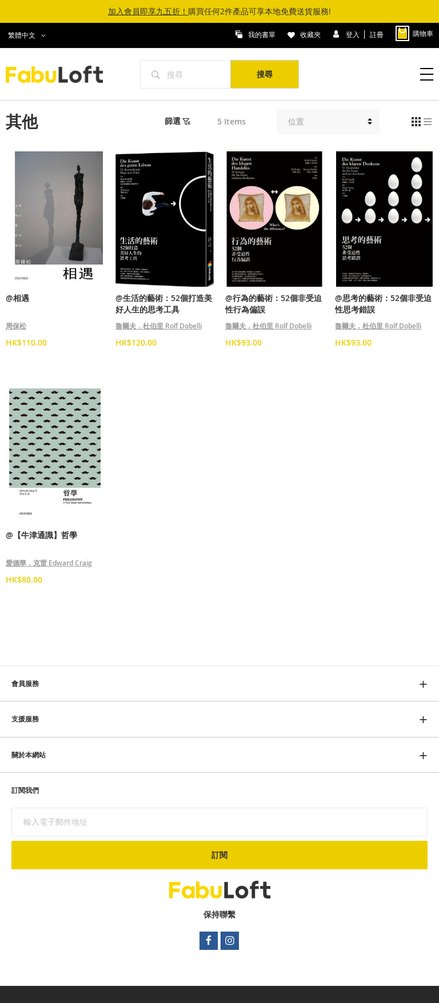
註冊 (377, 33)
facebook (209, 941)
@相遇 (17, 297)
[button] (29, 35)
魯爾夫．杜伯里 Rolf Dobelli (158, 326)
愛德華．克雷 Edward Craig (49, 563)
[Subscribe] (219, 855)
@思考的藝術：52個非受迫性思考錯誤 (383, 303)
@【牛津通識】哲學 (41, 534)
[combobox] (186, 74)
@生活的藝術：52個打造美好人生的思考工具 (163, 303)
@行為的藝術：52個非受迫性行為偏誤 (273, 303)
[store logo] (60, 74)
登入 (353, 33)
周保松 (16, 326)
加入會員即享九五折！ (148, 11)
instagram (230, 941)
